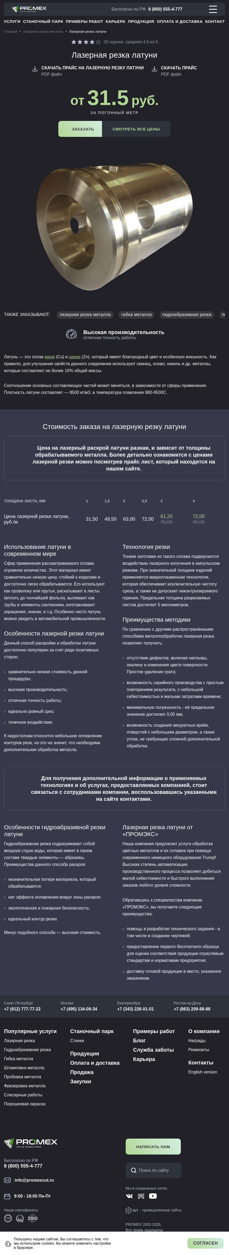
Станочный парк (43, 21)
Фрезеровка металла (25, 1086)
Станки (77, 1040)
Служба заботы (153, 1050)
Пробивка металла (22, 1077)
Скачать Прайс (179, 68)
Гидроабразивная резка (27, 1049)
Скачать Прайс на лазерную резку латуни (93, 68)
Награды (197, 1040)
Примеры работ (84, 21)
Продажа (81, 1072)
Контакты (217, 21)
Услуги (12, 21)
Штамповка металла (24, 1068)
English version (202, 1072)
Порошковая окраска (24, 1104)
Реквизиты (198, 1049)
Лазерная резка (19, 1040)
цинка (74, 357)
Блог (139, 1040)
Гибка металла (18, 1058)
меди (50, 357)
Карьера (115, 21)
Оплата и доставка (180, 21)
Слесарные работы (23, 1095)
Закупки (80, 1081)
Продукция (141, 21)
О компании (203, 1031)
